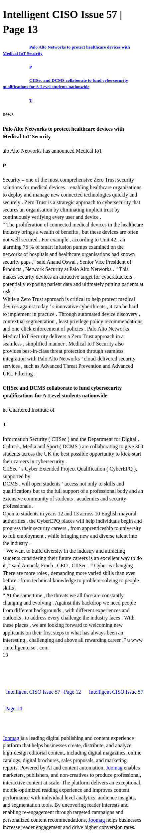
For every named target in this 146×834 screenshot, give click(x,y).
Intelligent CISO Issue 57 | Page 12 (43, 692)
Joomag (12, 738)
